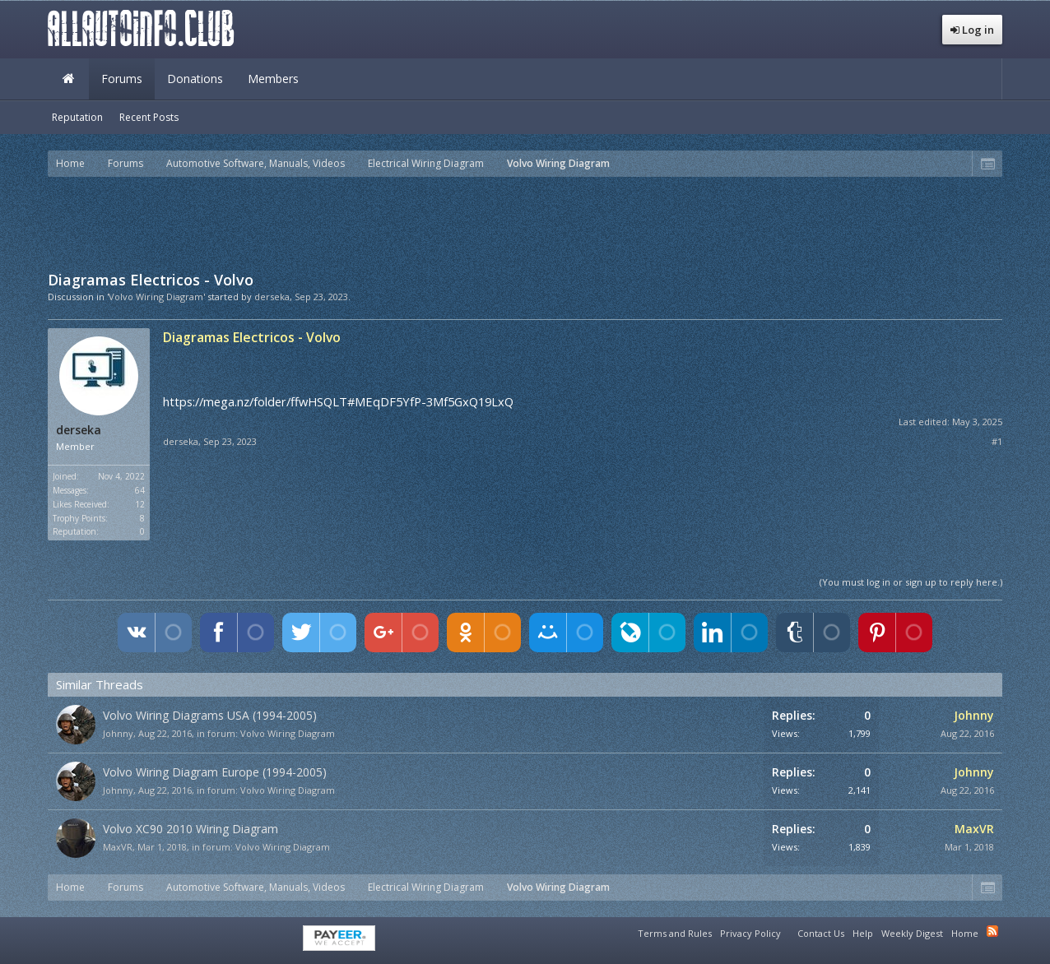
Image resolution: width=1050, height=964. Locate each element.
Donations (195, 78)
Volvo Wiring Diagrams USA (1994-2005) (210, 715)
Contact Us (820, 933)
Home (68, 79)
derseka (272, 296)
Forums (121, 78)
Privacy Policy (750, 933)
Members (273, 78)
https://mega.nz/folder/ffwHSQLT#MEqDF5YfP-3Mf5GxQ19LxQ (338, 401)
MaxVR (117, 847)
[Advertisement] (525, 222)
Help (863, 933)
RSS (992, 931)
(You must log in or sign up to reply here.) (911, 582)
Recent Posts (149, 117)
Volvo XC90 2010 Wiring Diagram (190, 829)
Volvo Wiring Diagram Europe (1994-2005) (215, 772)
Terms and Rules (675, 933)
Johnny (118, 733)
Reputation (77, 117)
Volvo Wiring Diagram (287, 733)
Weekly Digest (912, 933)
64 (140, 490)
